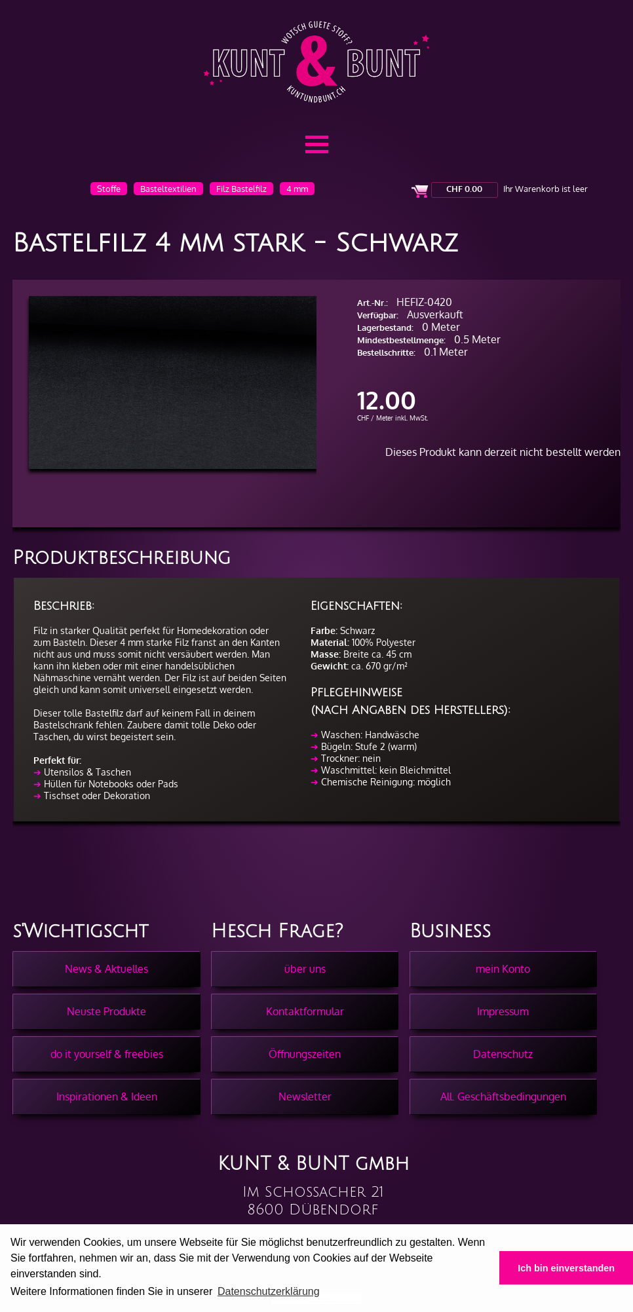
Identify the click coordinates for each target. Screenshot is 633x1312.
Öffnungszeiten (305, 1053)
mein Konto (503, 968)
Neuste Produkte (106, 1011)
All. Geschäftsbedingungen (503, 1096)
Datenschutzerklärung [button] (269, 1291)
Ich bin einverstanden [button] (566, 1268)
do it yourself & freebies (106, 1053)
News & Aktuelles (106, 968)
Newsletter (305, 1096)
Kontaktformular (305, 1011)
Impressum (503, 1011)
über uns (305, 968)
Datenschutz (503, 1053)
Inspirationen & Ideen (106, 1096)
